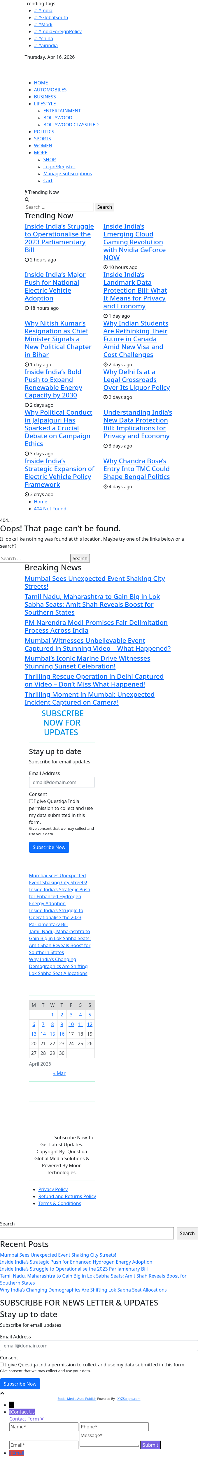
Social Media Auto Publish (76, 1398)
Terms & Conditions (59, 1203)
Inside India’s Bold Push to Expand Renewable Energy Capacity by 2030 (54, 383)
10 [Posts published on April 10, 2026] (71, 1024)
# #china (43, 38)
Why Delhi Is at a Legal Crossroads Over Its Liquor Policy (137, 379)
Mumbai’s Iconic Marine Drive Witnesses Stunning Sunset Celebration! (87, 662)
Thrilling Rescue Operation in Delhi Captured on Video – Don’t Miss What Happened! (94, 680)
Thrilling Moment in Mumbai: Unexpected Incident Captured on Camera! (90, 698)
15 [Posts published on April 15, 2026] (52, 1034)
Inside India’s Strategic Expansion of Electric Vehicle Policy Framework (59, 472)
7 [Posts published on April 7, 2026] (43, 1024)
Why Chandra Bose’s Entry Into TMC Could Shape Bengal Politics (137, 468)
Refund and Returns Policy (67, 1196)
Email (18, 1453)
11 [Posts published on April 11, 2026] (80, 1024)
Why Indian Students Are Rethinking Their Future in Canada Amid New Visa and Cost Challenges (136, 339)
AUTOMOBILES (50, 89)
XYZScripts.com (129, 1398)
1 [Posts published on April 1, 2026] (52, 1014)
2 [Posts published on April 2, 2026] (61, 1014)
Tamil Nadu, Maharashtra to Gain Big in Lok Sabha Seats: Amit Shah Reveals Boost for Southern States (92, 604)
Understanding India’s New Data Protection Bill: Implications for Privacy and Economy (138, 424)
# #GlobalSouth (51, 17)
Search (7, 1224)
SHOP (49, 159)
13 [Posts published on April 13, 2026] (33, 1034)
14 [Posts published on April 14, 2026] (43, 1034)
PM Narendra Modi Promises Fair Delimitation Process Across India (96, 626)
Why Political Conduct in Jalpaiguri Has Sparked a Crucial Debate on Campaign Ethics (58, 428)
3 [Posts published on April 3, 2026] (71, 1014)
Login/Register (59, 166)
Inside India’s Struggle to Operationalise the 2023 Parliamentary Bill (59, 238)
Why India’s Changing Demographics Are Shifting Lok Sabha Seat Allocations (58, 966)
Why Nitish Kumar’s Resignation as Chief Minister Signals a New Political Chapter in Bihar (58, 339)
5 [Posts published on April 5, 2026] (89, 1014)
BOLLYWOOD (58, 117)
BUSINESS (45, 96)
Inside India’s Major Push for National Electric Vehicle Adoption (55, 286)
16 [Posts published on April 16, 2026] (61, 1034)
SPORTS (42, 138)
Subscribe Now (49, 847)
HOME (41, 82)
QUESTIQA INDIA (43, 64)
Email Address (44, 773)
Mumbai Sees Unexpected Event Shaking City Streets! (95, 582)
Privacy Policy (53, 1189)
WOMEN (43, 145)
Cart (47, 180)
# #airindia (46, 45)
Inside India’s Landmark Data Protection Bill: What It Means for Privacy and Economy (135, 290)
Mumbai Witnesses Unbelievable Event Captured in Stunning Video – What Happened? (98, 644)
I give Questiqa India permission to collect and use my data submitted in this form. (61, 811)
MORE (41, 152)
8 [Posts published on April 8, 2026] (52, 1024)
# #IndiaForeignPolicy (58, 31)
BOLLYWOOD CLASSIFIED (71, 124)
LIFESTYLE (45, 103)
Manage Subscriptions (67, 173)
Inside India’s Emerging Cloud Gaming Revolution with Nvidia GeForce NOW (135, 242)
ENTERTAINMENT (62, 110)
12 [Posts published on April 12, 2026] (89, 1024)
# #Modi (43, 24)
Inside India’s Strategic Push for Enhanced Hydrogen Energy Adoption (59, 896)
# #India (43, 10)
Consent (38, 794)
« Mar (59, 1073)
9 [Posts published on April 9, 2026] (61, 1024)
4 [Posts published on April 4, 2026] (80, 1014)
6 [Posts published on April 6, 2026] (33, 1024)
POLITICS (44, 131)
